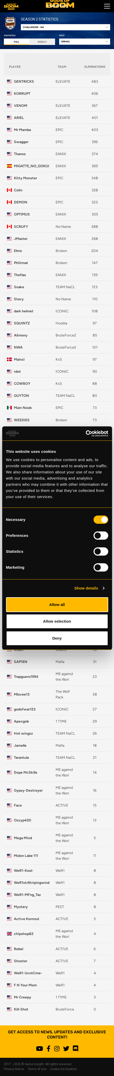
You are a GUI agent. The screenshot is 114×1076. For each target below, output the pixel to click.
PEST (60, 907)
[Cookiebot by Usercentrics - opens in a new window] (85, 433)
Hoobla (61, 323)
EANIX (61, 154)
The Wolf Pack (63, 694)
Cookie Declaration (63, 1069)
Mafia (60, 662)
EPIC (59, 130)
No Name (63, 226)
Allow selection (57, 621)
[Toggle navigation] (106, 6)
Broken (61, 251)
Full (16, 41)
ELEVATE (63, 81)
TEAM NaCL (65, 287)
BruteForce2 (66, 335)
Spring (65, 41)
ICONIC (62, 311)
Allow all (57, 604)
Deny (57, 638)
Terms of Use (37, 1069)
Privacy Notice (14, 1069)
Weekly (42, 41)
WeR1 (60, 870)
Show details (86, 588)
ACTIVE (62, 805)
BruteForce (65, 1009)
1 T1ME (61, 721)
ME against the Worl (64, 676)
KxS (59, 359)
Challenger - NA (33, 27)
